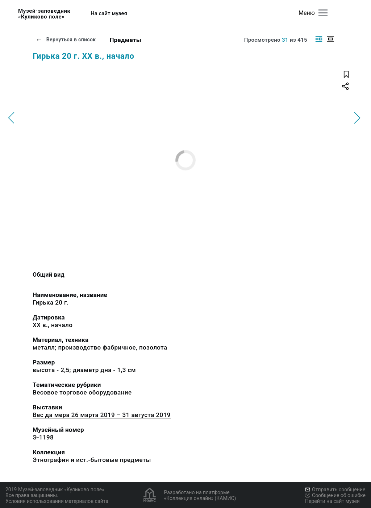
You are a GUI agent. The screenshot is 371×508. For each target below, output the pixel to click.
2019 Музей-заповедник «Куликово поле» (54, 489)
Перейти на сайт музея (332, 501)
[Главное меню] (323, 13)
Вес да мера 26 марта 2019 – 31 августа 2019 (102, 414)
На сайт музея (109, 14)
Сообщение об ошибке (335, 495)
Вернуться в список (66, 39)
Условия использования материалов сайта (56, 501)
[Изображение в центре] (330, 39)
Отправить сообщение (335, 489)
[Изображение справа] (319, 39)
